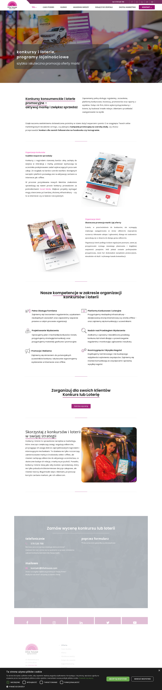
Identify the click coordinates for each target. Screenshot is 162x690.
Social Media (45, 189)
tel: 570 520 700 (118, 2)
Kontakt (146, 7)
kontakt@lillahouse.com (41, 572)
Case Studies (48, 7)
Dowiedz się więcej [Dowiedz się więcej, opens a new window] (86, 678)
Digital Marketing (127, 7)
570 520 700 (34, 547)
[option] (81, 41)
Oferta (64, 649)
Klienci (63, 7)
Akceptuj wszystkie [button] (118, 679)
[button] (54, 686)
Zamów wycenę (81, 406)
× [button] (159, 671)
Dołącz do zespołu (104, 7)
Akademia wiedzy (81, 7)
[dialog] (81, 679)
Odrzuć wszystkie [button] (142, 679)
